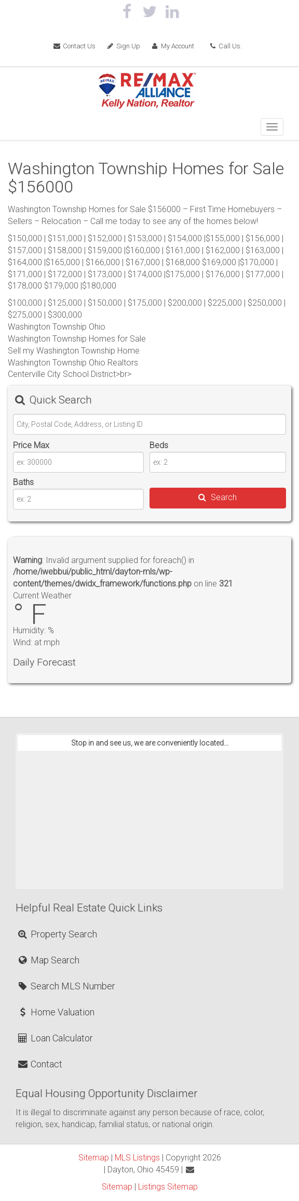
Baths (23, 482)
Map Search (48, 960)
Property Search (57, 934)
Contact (39, 1064)
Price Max (31, 445)
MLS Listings (137, 1158)
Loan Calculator (55, 1038)
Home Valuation (55, 1012)
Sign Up (123, 46)
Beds (159, 445)
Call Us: (225, 46)
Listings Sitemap (168, 1187)
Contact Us (74, 46)
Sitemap (93, 1158)
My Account (172, 46)
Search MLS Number (66, 986)
